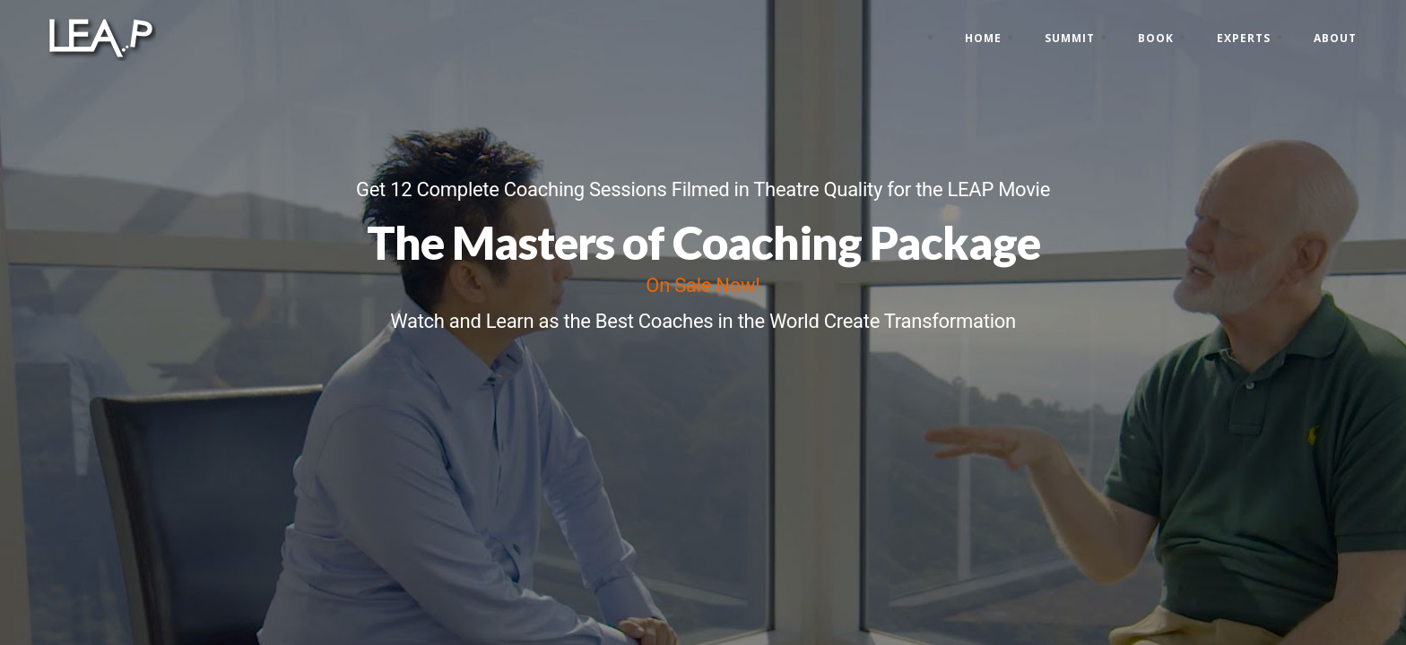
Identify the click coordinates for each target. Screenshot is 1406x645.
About (1335, 38)
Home (983, 38)
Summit (1070, 38)
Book (1156, 38)
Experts (1244, 38)
